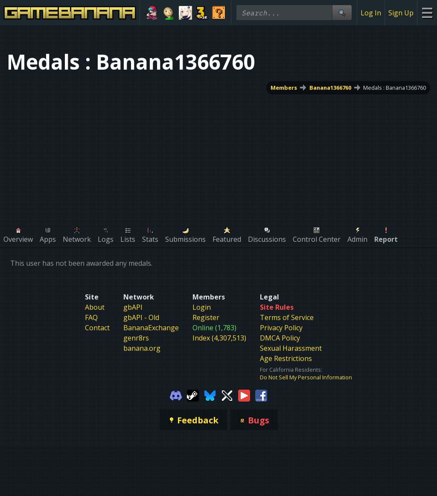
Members (284, 87)
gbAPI (133, 307)
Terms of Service (287, 317)
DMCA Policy (280, 338)
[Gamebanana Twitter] (227, 394)
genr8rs (136, 338)
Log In (371, 13)
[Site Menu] (427, 12)
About (95, 307)
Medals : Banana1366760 (394, 87)
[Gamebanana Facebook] (261, 394)
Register (205, 317)
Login (201, 307)
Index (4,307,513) (219, 338)
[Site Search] (342, 12)
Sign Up (401, 13)
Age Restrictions (286, 358)
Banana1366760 (330, 87)
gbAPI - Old (141, 317)
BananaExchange (151, 327)
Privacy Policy (281, 327)
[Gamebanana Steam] (193, 394)
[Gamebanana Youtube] (244, 394)
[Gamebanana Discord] (176, 394)
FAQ (91, 317)
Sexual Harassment (291, 348)
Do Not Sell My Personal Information (306, 377)
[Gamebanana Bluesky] (210, 394)
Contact (97, 327)
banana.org (141, 348)
